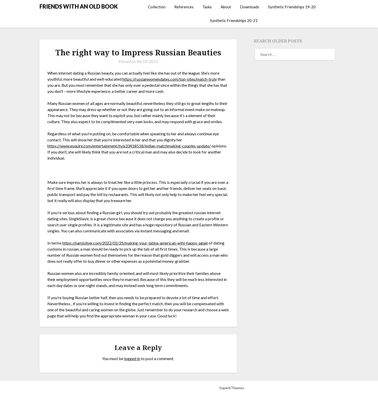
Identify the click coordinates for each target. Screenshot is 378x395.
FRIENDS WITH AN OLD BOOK (79, 6)
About (226, 7)
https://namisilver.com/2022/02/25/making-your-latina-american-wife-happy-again (135, 242)
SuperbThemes (231, 388)
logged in (132, 358)
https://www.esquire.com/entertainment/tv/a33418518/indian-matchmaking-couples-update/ (129, 145)
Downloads (249, 7)
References (184, 7)
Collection (156, 7)
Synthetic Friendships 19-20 (292, 7)
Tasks (207, 7)
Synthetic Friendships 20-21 (234, 20)
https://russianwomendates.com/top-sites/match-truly (169, 79)
